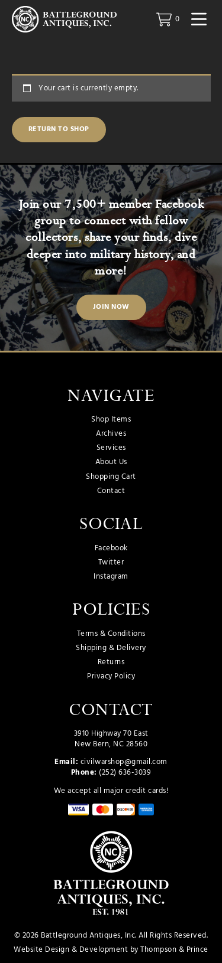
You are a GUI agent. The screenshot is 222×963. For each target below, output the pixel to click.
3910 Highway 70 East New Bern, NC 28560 (111, 738)
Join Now (111, 307)
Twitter (111, 562)
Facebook (111, 548)
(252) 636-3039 (125, 772)
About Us (111, 462)
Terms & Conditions (111, 634)
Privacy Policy (111, 676)
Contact (111, 491)
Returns (111, 662)
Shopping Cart (111, 477)
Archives (111, 434)
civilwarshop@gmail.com (124, 762)
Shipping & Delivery (111, 648)
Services (111, 448)
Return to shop (58, 129)
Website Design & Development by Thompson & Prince (111, 950)
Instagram (111, 577)
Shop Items (111, 419)
